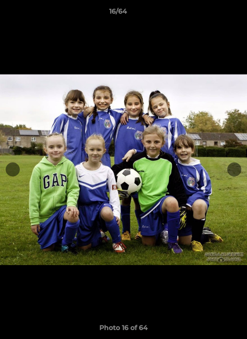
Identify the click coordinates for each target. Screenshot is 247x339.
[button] (213, 13)
